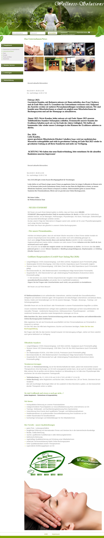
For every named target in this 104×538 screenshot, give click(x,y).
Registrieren (65, 33)
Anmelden (52, 33)
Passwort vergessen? (66, 36)
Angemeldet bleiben (82, 32)
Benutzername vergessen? (68, 34)
